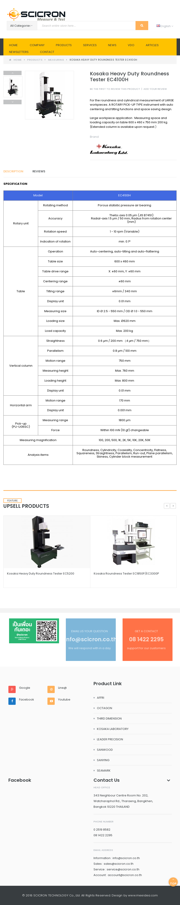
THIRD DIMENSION (109, 718)
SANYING (103, 760)
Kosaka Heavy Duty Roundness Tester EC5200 (40, 573)
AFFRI (100, 698)
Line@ (62, 688)
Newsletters (19, 52)
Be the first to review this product (115, 89)
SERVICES (90, 45)
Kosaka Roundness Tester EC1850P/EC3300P (126, 573)
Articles (152, 45)
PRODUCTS (64, 45)
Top (173, 882)
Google (24, 688)
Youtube (64, 700)
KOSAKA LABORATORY (112, 729)
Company (37, 45)
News (112, 45)
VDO (131, 45)
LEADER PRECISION (110, 739)
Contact (47, 52)
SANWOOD (105, 750)
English (164, 26)
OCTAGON (104, 708)
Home (13, 45)
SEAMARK (104, 770)
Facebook (26, 700)
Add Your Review (155, 89)
